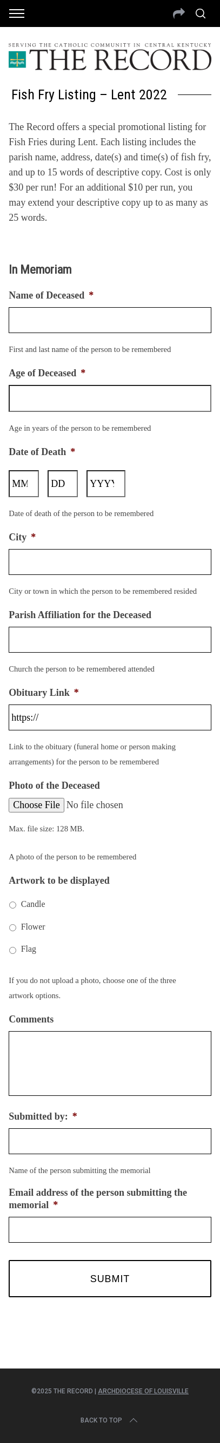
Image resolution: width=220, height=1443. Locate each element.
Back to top (110, 1420)
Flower (33, 926)
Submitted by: (43, 1116)
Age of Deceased (47, 373)
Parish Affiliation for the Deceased (80, 614)
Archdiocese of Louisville (143, 1391)
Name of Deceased (51, 295)
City (22, 537)
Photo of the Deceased (54, 785)
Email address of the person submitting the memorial (98, 1198)
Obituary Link (44, 692)
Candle (33, 904)
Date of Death (42, 451)
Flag (28, 948)
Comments (31, 1019)
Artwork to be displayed (59, 880)
